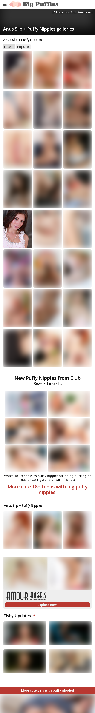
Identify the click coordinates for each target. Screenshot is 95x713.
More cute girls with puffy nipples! (47, 690)
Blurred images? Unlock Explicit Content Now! (47, 708)
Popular (23, 47)
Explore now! (48, 605)
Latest (9, 47)
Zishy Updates (19, 616)
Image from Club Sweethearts (72, 12)
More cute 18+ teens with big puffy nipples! (47, 489)
